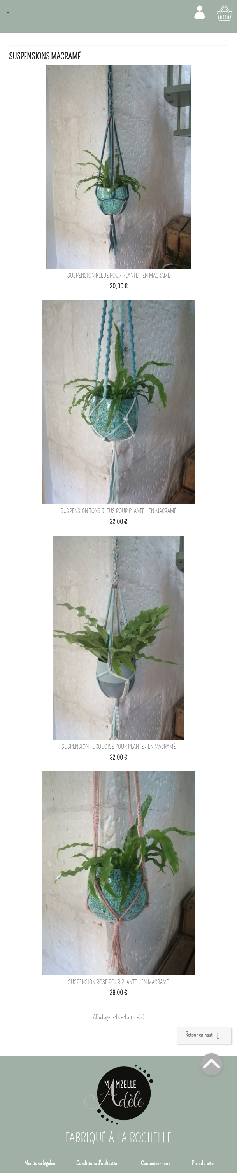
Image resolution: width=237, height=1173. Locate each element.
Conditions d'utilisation (97, 1163)
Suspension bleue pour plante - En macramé (118, 276)
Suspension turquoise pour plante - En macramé (118, 747)
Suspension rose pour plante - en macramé (118, 982)
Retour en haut (204, 1036)
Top (211, 1064)
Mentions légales (39, 1163)
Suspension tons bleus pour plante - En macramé (118, 511)
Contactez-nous (155, 1163)
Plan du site (202, 1163)
